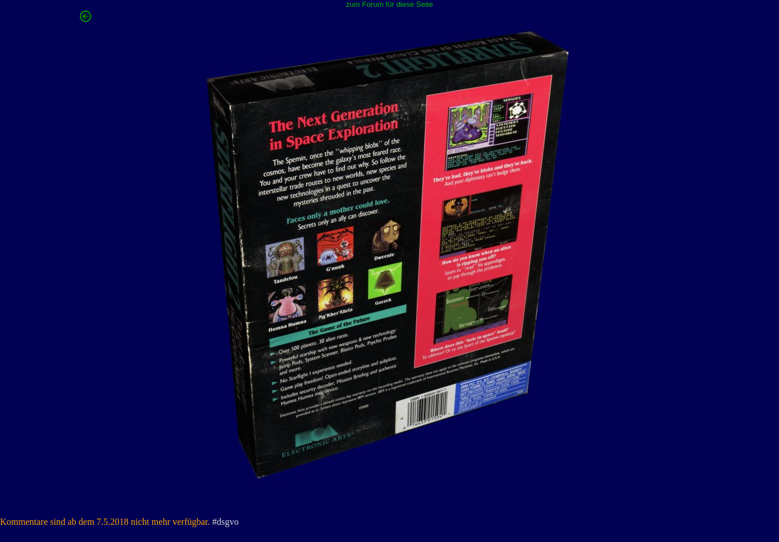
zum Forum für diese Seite (389, 4)
